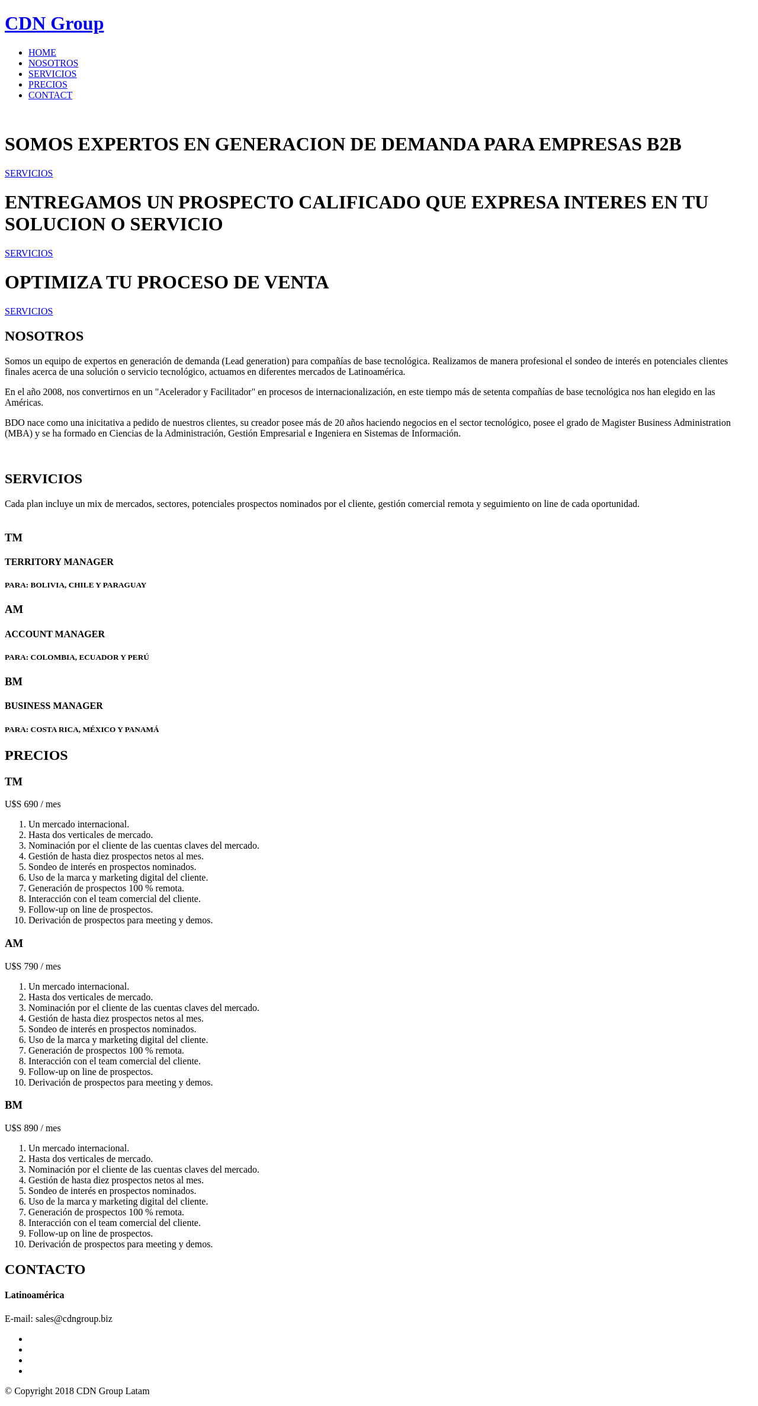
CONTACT (50, 95)
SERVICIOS (52, 74)
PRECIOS (48, 84)
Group (54, 23)
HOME (42, 52)
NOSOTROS (53, 63)
